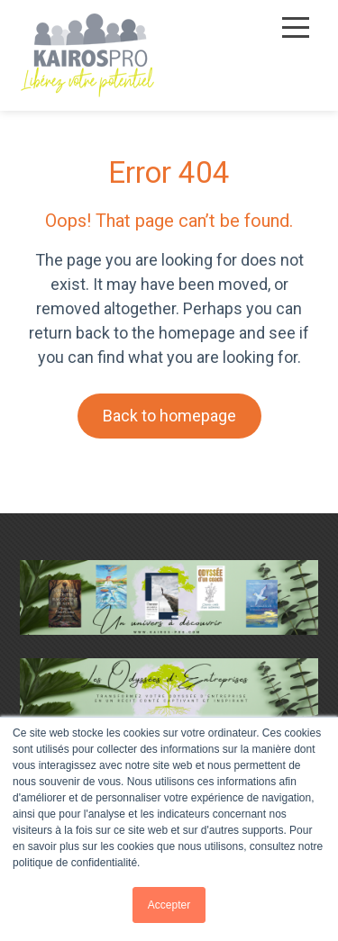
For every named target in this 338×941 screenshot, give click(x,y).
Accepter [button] (169, 905)
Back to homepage (169, 415)
